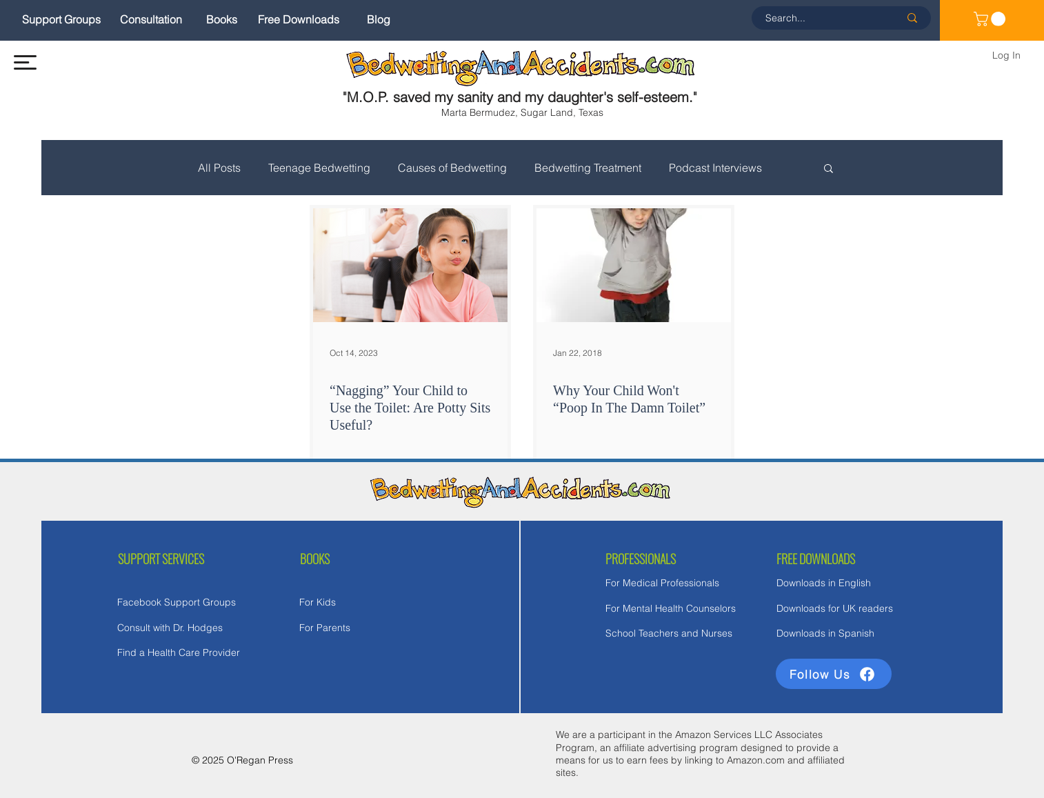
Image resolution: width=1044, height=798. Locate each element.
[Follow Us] (834, 674)
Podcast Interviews (715, 167)
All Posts (219, 167)
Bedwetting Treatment (587, 167)
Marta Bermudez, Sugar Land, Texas (522, 112)
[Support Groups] (61, 19)
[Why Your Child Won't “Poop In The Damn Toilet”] (633, 265)
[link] (991, 19)
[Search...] (822, 18)
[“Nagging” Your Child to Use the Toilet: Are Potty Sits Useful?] (410, 265)
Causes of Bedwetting (452, 167)
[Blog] (378, 19)
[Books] (221, 19)
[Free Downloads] (298, 19)
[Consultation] (150, 19)
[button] (25, 62)
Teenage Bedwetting (319, 167)
